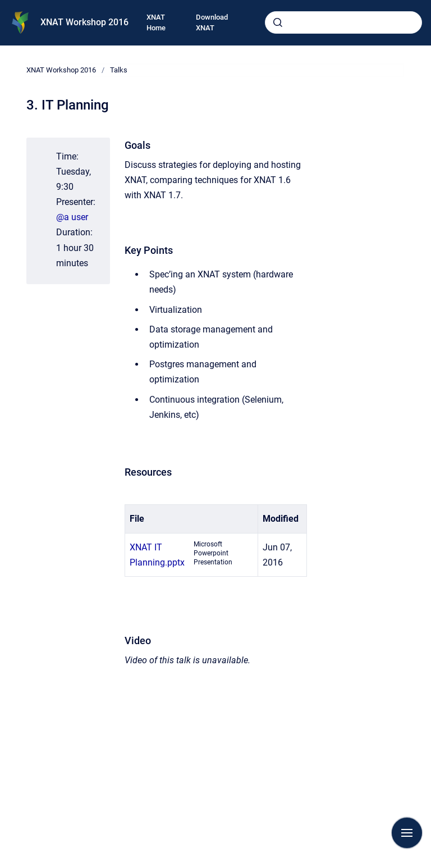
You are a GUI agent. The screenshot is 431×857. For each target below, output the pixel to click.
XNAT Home (156, 23)
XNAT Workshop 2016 (84, 22)
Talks (118, 70)
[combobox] (343, 22)
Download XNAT (212, 23)
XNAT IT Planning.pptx (157, 555)
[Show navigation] (407, 833)
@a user (72, 217)
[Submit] (278, 22)
